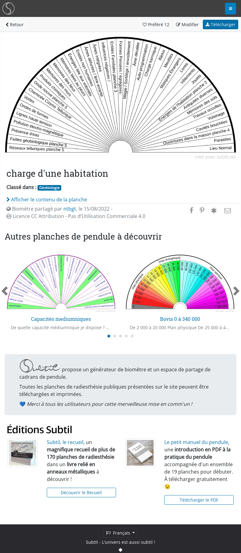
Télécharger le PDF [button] (199, 500)
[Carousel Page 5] (132, 336)
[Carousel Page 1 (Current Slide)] (108, 336)
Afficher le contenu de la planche (46, 199)
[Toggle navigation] (230, 8)
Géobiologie (49, 187)
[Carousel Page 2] (114, 336)
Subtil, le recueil (65, 442)
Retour (15, 24)
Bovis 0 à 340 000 (180, 319)
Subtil (92, 542)
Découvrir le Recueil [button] (81, 492)
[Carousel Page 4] (126, 336)
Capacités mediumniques (61, 319)
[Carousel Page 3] (120, 336)
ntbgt (69, 208)
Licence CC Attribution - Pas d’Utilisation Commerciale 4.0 (75, 216)
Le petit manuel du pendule (196, 442)
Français (118, 533)
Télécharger (220, 24)
